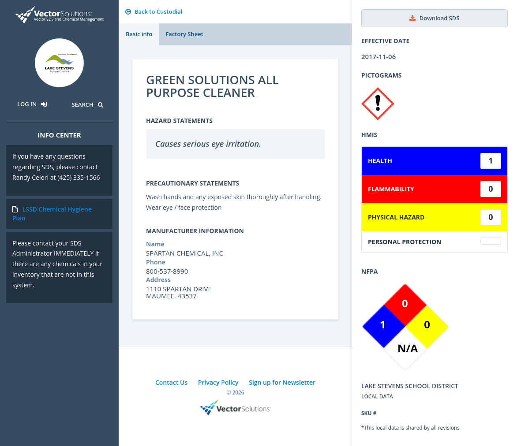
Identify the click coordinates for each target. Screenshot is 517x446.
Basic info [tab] (139, 34)
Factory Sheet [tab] (184, 34)
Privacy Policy (218, 382)
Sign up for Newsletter (282, 382)
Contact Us (171, 382)
